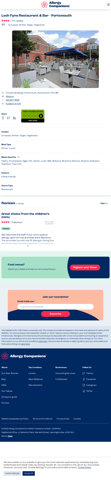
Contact (5, 403)
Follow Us (87, 367)
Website (10, 97)
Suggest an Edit (13, 104)
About (4, 367)
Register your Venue (85, 267)
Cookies (77, 419)
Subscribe (55, 314)
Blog (3, 379)
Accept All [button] (28, 473)
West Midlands (35, 379)
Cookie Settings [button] (12, 473)
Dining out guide (9, 397)
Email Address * (26, 301)
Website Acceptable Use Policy (14, 419)
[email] (55, 307)
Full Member (62, 379)
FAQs (4, 385)
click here (43, 341)
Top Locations (35, 367)
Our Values (6, 391)
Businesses (61, 367)
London (32, 373)
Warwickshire (35, 385)
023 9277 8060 (12, 100)
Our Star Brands (9, 373)
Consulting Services (65, 373)
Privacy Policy (63, 419)
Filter (104, 203)
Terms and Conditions (42, 419)
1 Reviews (19, 21)
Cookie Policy (84, 468)
